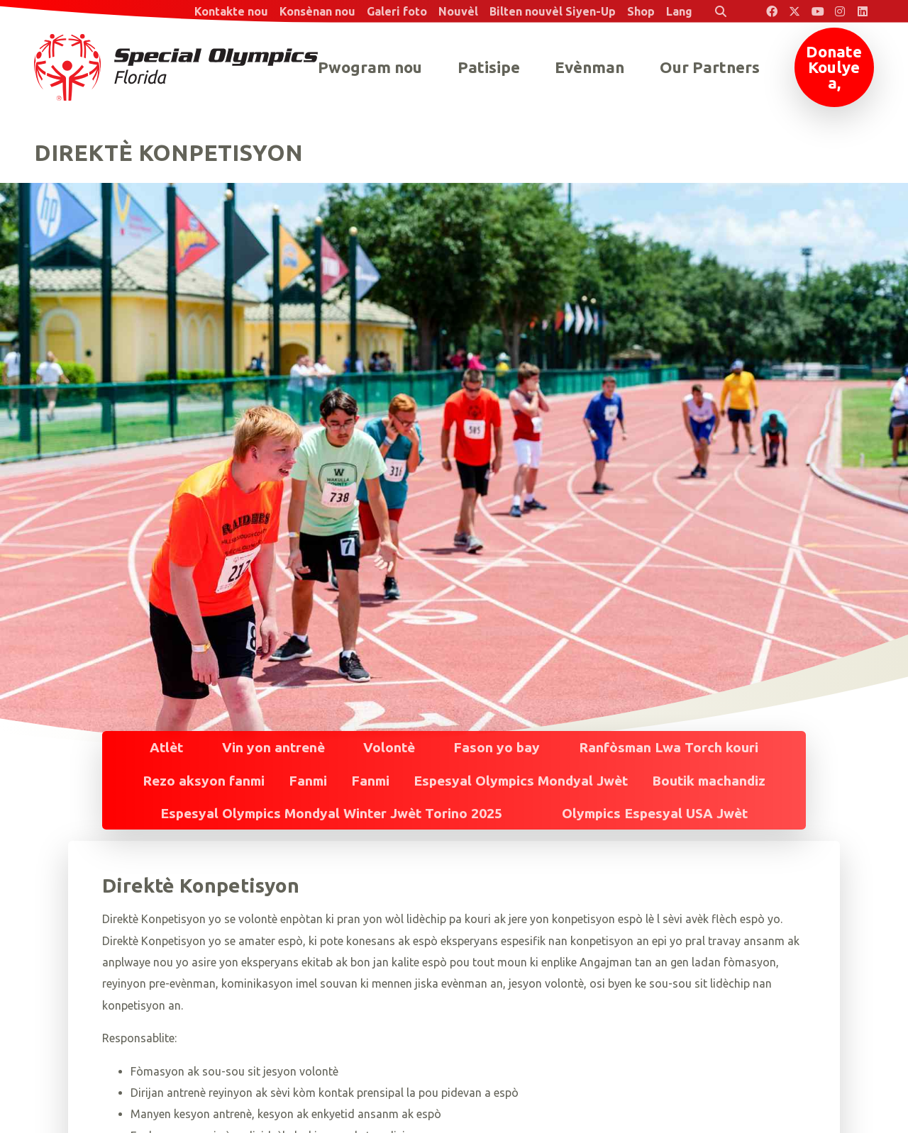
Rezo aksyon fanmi (204, 780)
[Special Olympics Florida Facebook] (771, 11)
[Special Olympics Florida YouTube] (817, 11)
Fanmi (308, 780)
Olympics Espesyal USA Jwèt (655, 813)
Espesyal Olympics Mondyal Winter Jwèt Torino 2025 (331, 813)
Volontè (389, 747)
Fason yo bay (496, 747)
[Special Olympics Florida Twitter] (794, 11)
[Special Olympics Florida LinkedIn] (862, 11)
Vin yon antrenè (273, 747)
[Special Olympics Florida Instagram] (840, 11)
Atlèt (166, 747)
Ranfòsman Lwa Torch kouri (668, 747)
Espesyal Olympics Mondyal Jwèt (521, 780)
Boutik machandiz (708, 780)
